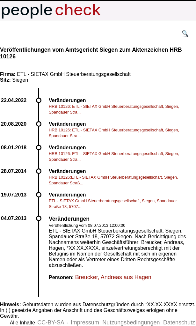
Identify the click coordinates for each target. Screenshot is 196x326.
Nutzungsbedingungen (131, 322)
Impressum (85, 322)
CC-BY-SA (50, 322)
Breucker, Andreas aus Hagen (113, 277)
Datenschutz (179, 322)
